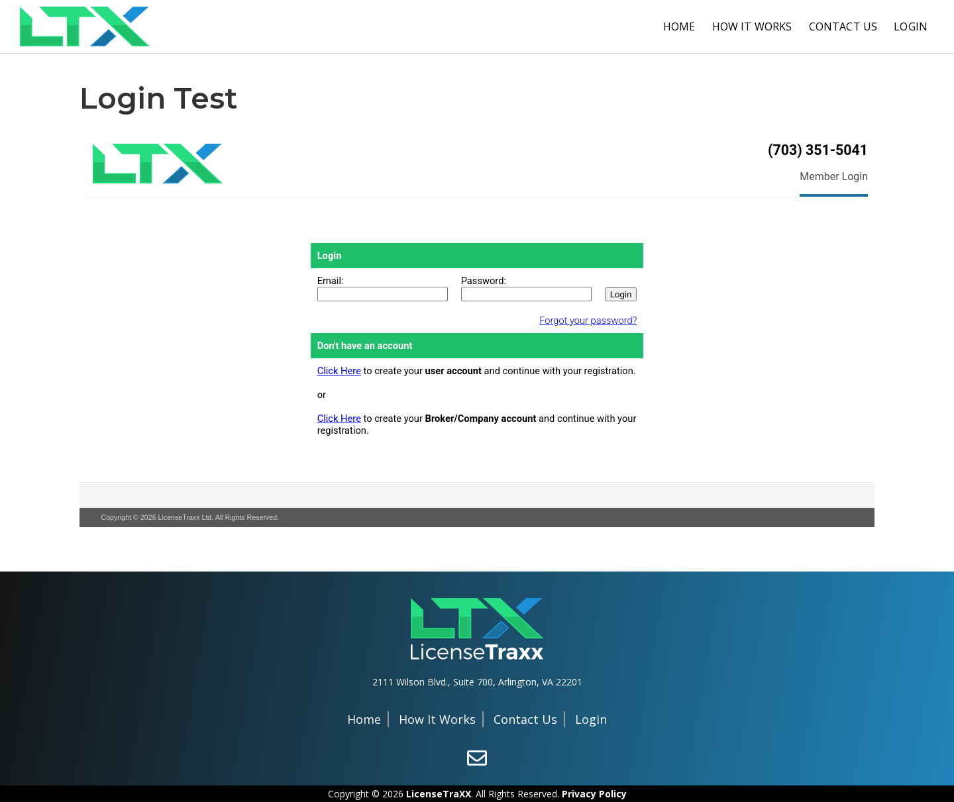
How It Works (752, 26)
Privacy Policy (594, 793)
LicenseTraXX (438, 793)
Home (679, 26)
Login (911, 26)
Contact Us (843, 26)
